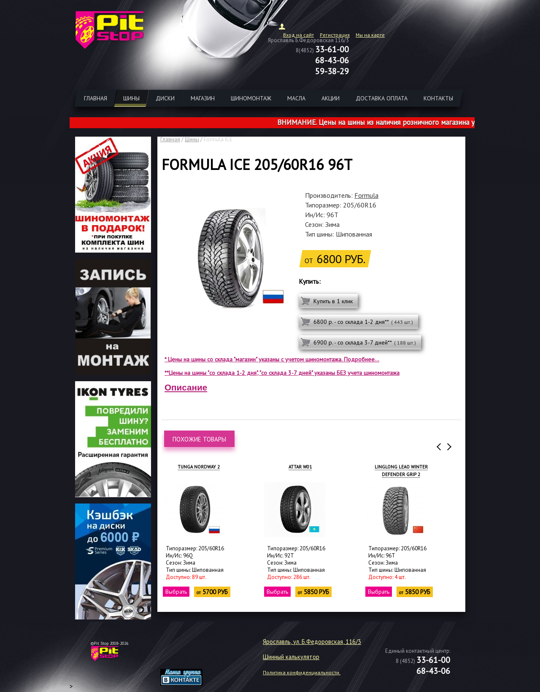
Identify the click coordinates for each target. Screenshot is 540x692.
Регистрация (335, 35)
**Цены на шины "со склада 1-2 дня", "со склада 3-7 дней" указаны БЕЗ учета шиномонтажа (282, 373)
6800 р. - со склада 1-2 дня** (363, 322)
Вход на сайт (298, 35)
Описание (186, 387)
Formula (366, 195)
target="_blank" (192, 656)
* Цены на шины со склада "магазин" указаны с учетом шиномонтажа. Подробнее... (272, 359)
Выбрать (176, 591)
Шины (192, 139)
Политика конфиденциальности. (301, 672)
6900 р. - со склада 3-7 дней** (364, 342)
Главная (170, 139)
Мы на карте (370, 35)
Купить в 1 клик (333, 301)
